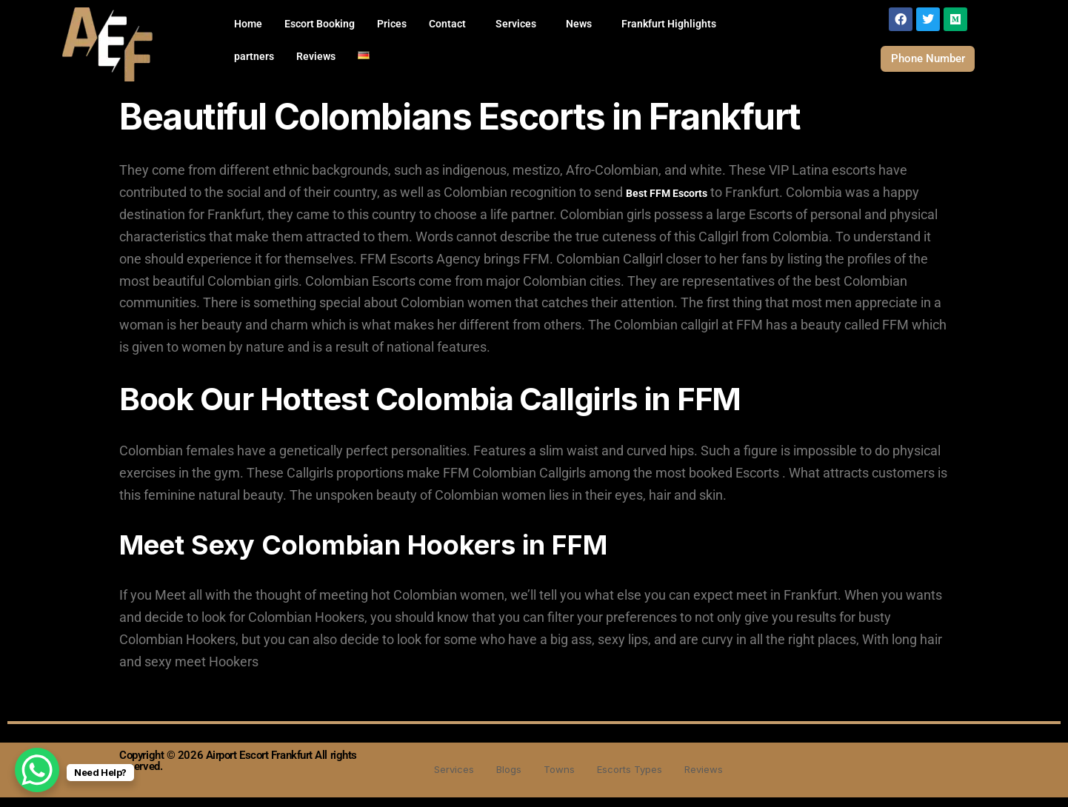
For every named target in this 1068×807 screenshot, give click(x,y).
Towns (556, 778)
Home (248, 24)
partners (254, 56)
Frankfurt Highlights (668, 24)
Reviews (316, 56)
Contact (447, 24)
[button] (451, 23)
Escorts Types (632, 778)
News (579, 24)
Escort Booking (319, 24)
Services (515, 24)
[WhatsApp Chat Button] (37, 770)
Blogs (502, 778)
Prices (392, 24)
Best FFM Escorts (666, 203)
